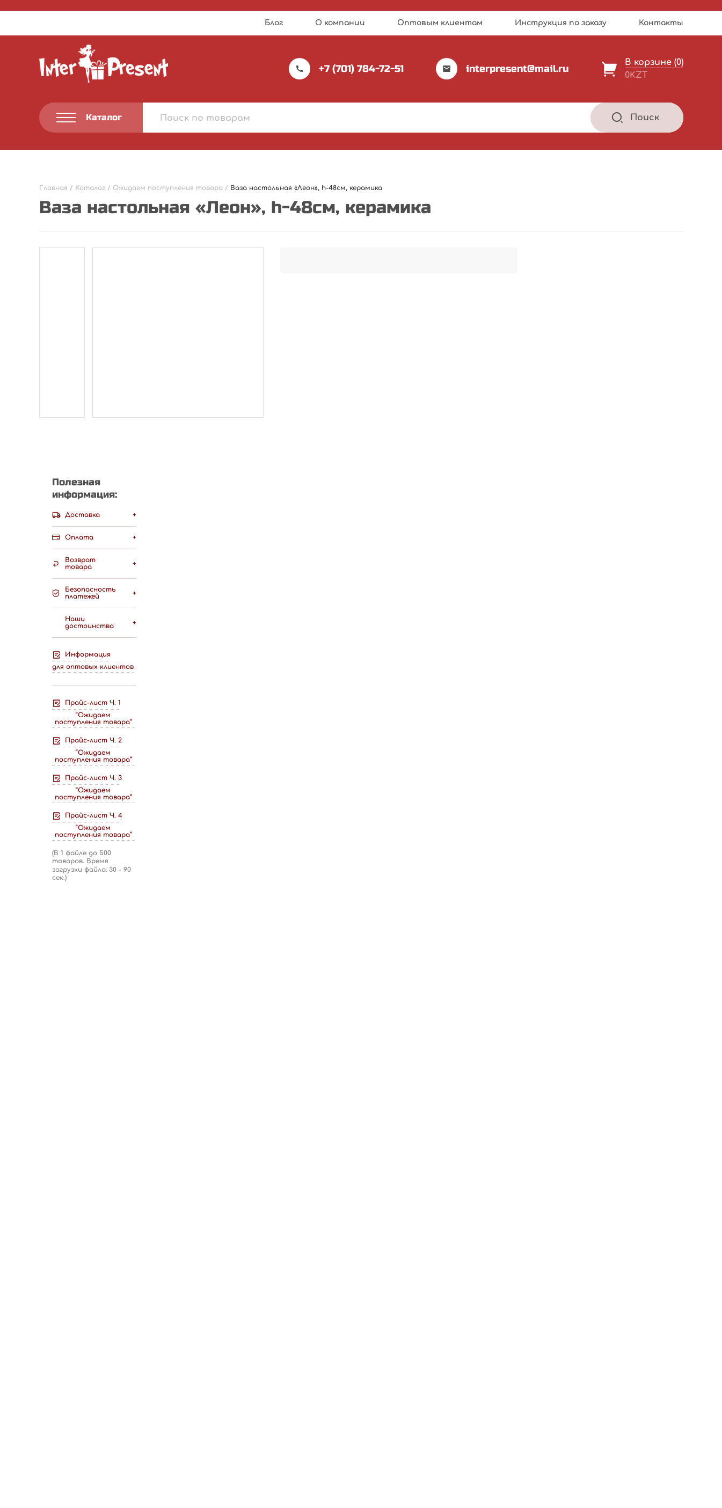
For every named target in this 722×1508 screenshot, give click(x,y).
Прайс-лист (285, 1355)
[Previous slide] (645, 1029)
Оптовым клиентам (440, 23)
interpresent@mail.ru (502, 68)
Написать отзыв (463, 507)
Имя (51, 801)
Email (54, 851)
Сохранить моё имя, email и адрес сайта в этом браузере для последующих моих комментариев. (283, 901)
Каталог (391, 1355)
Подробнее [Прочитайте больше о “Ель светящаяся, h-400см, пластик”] (319, 1236)
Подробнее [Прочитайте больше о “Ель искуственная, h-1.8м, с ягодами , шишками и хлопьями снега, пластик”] (99, 1236)
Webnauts (372, 1473)
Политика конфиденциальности (96, 1442)
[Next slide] (673, 1029)
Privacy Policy (395, 1496)
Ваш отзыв (69, 699)
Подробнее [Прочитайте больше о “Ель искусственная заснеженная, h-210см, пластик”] (539, 1236)
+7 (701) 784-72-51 (346, 68)
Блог (274, 23)
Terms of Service (454, 1496)
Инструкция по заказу (561, 23)
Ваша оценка (73, 680)
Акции (273, 1398)
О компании (340, 23)
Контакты (661, 23)
